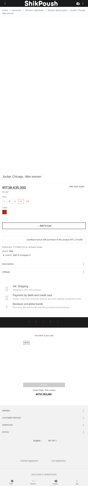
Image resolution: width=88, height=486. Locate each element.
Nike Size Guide (76, 186)
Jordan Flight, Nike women (44, 390)
